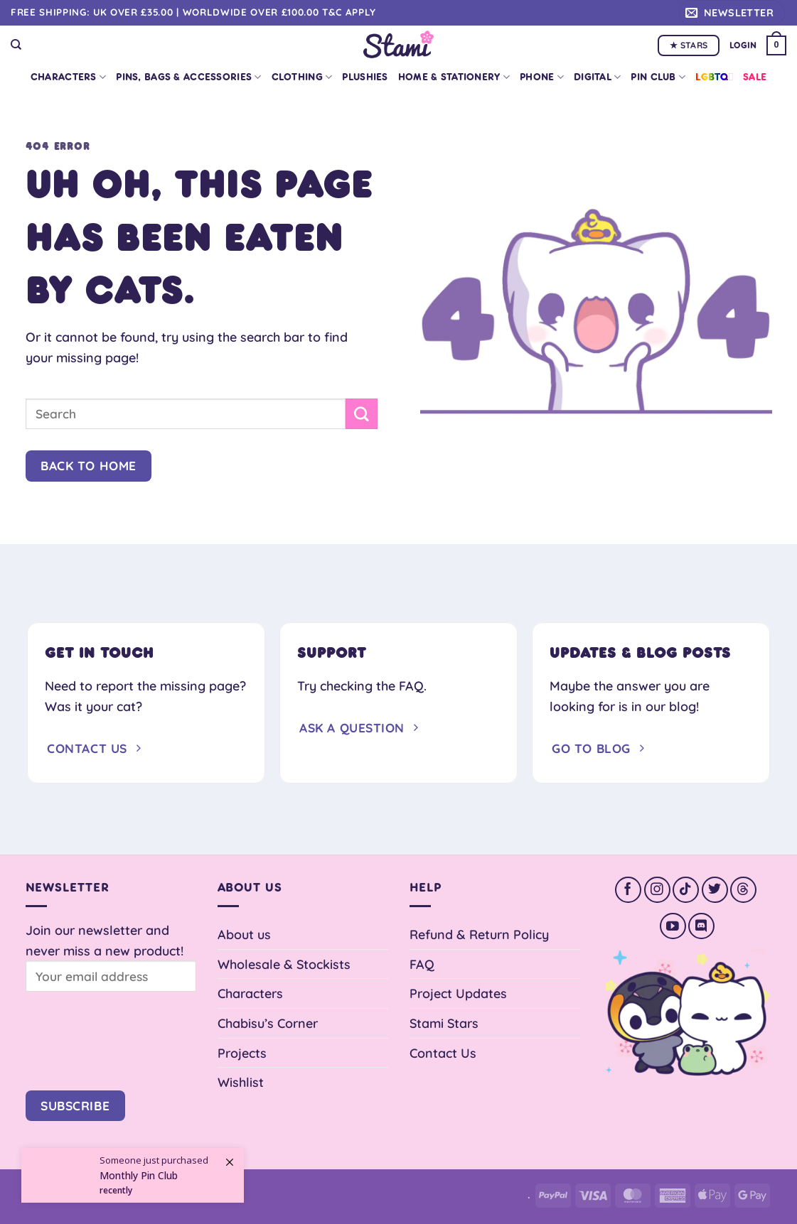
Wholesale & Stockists (284, 964)
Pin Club (658, 77)
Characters (68, 77)
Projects (242, 1053)
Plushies (364, 77)
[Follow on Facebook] (628, 890)
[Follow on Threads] (743, 890)
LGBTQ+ (714, 77)
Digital (597, 77)
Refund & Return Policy (479, 934)
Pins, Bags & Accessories (188, 77)
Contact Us (443, 1053)
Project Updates (458, 993)
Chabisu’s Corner (268, 1023)
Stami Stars (444, 1023)
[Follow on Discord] (701, 926)
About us (244, 934)
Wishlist (241, 1082)
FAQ (422, 964)
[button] (732, 13)
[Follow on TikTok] (686, 890)
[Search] (16, 44)
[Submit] (361, 414)
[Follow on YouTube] (673, 926)
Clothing (302, 77)
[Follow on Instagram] (657, 890)
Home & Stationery (454, 77)
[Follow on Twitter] (715, 890)
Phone (542, 77)
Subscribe (75, 1105)
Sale (754, 77)
